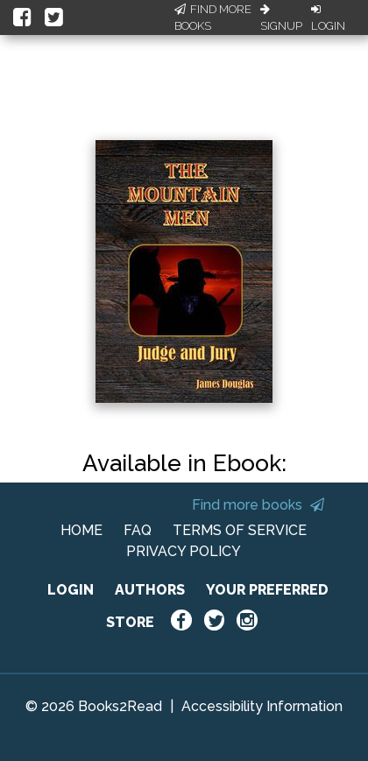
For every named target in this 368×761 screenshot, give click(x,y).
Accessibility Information (262, 706)
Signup (281, 18)
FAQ (138, 530)
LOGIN (70, 589)
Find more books (258, 505)
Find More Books (212, 18)
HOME (81, 530)
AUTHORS (150, 589)
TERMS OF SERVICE (240, 530)
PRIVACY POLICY (183, 551)
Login (328, 18)
